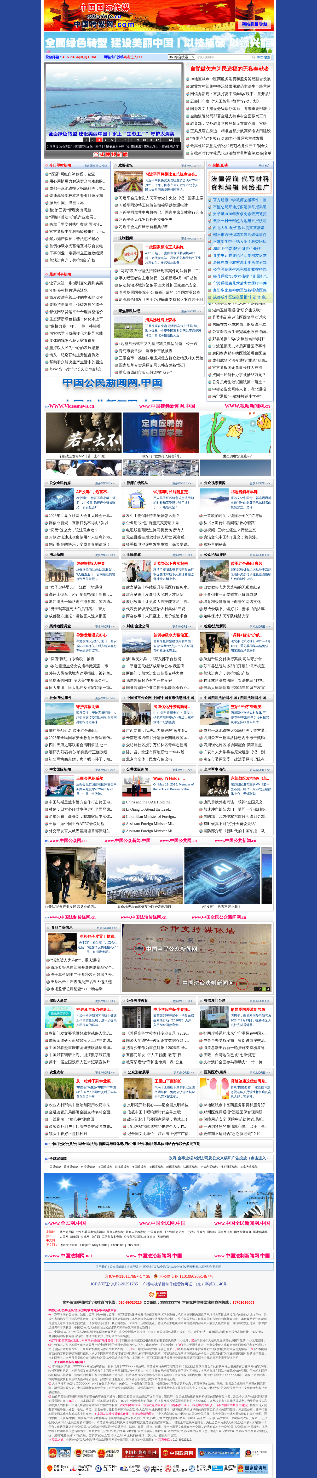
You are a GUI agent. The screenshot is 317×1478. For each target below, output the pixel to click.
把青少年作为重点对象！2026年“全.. (156, 1048)
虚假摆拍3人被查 (90, 563)
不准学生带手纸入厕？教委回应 (240, 242)
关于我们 (101, 1266)
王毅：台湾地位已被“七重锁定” (230, 1055)
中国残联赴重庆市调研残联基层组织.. (80, 1048)
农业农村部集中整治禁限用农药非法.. (80, 1105)
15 (177, 140)
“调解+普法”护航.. (246, 635)
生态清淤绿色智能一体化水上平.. (77, 319)
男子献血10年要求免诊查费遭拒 (240, 214)
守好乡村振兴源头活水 (68, 290)
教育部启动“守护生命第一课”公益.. (155, 1062)
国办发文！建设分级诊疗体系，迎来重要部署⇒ (230, 109)
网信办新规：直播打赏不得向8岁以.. (79, 523)
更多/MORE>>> (191, 165)
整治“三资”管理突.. (247, 707)
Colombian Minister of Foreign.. (151, 816)
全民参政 (134, 554)
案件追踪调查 (60, 626)
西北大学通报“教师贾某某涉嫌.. (239, 228)
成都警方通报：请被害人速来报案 (77, 616)
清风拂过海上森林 (160, 320)
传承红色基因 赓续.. (248, 563)
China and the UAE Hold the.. (149, 802)
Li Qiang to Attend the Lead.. (148, 809)
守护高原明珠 (87, 707)
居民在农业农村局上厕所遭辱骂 (240, 262)
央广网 (95, 1236)
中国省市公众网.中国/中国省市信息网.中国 (160, 698)
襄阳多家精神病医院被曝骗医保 (240, 290)
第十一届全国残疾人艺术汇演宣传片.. (80, 1062)
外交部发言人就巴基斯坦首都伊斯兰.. (80, 831)
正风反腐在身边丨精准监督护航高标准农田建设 (230, 131)
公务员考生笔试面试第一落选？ (239, 387)
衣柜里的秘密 (214, 544)
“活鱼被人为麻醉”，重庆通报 (75, 960)
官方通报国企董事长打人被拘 (237, 373)
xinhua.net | (118, 1245)
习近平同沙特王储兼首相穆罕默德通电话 (153, 205)
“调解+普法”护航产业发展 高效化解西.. (78, 905)
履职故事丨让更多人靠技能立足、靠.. (157, 602)
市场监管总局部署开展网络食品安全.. (82, 967)
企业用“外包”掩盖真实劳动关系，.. (155, 523)
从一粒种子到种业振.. (94, 1081)
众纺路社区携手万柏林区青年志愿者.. (157, 745)
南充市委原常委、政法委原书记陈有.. (235, 759)
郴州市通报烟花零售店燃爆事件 (240, 235)
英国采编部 (139, 1167)
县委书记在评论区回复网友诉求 (240, 255)
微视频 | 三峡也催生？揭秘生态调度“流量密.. (169, 146)
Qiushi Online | (69, 1245)
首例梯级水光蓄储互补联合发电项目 (156, 905)
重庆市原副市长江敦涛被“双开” (145, 372)
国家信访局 (260, 1232)
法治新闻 (56, 554)
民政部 (201, 1232)
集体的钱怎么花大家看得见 (72, 340)
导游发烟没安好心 (91, 635)
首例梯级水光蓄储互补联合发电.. (77, 246)
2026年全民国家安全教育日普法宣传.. (80, 738)
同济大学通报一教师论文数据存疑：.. (157, 1040)
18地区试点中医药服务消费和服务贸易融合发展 (230, 79)
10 (144, 140)
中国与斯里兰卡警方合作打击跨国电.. (80, 802)
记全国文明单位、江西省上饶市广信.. (158, 1134)
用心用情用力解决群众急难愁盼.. (77, 181)
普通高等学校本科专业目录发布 (76, 196)
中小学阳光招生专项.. (171, 1010)
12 (157, 140)
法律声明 (132, 1266)
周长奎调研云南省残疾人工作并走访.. (80, 1040)
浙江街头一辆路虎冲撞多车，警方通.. (80, 602)
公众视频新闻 (214, 483)
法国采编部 (190, 1167)
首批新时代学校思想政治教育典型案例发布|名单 (230, 153)
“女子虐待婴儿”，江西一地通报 (75, 587)
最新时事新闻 (60, 274)
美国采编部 (105, 1167)
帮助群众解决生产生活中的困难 (76, 362)
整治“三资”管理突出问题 (70, 210)
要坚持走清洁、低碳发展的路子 (76, 305)
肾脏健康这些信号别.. (249, 1081)
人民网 (64, 1236)
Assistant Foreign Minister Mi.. (150, 824)
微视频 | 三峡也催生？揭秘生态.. (230, 530)
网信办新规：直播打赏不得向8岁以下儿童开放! (230, 94)
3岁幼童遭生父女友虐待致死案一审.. (79, 666)
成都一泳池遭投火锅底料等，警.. (77, 188)
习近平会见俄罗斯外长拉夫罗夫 (146, 220)
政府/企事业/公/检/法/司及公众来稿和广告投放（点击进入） (219, 1158)
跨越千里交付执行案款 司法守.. (75, 224)
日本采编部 (122, 1167)
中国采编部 (54, 1167)
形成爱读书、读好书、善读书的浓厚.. (235, 609)
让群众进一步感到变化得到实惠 (76, 283)
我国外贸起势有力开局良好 (149, 680)
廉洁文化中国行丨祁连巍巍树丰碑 (110, 146)
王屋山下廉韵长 (168, 1081)
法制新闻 (125, 238)
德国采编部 (156, 1167)
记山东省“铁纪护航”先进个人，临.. (156, 1126)
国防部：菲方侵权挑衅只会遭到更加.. (235, 816)
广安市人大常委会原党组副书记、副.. (235, 752)
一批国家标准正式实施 (164, 247)
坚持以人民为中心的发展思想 (74, 348)
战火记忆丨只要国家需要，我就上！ (158, 1119)
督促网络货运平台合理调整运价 (76, 312)
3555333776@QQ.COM (79, 57)
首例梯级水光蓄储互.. (171, 635)
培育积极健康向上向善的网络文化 (232, 602)
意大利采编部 (209, 1167)
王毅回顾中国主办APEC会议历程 (77, 824)
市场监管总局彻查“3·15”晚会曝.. (78, 989)
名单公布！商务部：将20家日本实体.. (80, 816)
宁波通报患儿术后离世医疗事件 (240, 283)
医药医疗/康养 (215, 1072)
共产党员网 (67, 1232)
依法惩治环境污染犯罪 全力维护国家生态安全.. (158, 285)
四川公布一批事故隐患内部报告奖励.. (235, 738)
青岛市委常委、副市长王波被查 (146, 351)
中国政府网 (155, 1232)
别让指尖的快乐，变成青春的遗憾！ (79, 544)
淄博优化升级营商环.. (171, 707)
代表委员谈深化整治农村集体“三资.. (156, 609)
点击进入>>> (133, 57)
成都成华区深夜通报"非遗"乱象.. (240, 297)
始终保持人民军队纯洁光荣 (226, 616)
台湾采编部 (88, 1167)
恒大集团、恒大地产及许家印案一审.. (80, 688)
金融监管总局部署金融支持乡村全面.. (80, 1112)
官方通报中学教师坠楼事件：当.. (241, 200)
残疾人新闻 (58, 1000)
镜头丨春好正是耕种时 (68, 1134)
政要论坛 (125, 165)
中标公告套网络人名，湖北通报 (239, 394)
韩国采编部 (173, 1167)
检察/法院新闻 (215, 626)
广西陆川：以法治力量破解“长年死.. (156, 730)
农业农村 (56, 1072)
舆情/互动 (220, 165)
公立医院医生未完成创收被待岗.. (241, 269)
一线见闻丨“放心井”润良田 (71, 1119)
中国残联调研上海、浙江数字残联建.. (80, 1055)
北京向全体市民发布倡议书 (149, 759)
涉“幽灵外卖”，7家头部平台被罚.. (154, 659)
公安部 (190, 1232)
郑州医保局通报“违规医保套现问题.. (234, 1112)
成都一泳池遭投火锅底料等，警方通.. (235, 730)
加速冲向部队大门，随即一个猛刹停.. (235, 809)
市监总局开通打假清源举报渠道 (240, 207)
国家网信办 (225, 1232)
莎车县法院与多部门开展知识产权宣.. (235, 666)
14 (170, 140)
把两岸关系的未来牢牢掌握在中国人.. (235, 1033)
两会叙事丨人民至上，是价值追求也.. (157, 616)
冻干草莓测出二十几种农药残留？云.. (82, 975)
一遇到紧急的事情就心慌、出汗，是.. (235, 1126)
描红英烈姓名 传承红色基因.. (73, 730)
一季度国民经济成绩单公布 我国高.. (156, 666)
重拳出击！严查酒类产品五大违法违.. (82, 982)
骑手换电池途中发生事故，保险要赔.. (157, 544)
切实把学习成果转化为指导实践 (76, 333)
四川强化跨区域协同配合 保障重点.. (233, 745)
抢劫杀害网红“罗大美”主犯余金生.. (78, 680)
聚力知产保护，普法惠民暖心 (74, 239)
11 (150, 140)
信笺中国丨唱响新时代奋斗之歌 (154, 1112)
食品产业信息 (62, 927)
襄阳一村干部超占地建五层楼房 (240, 221)
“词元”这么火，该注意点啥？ (73, 530)
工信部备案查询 (112, 1236)
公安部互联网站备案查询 (140, 1236)
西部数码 (163, 1236)
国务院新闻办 (242, 1232)
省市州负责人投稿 (95, 165)
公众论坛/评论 (215, 554)
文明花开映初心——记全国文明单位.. (158, 1105)
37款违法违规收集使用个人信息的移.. (80, 537)
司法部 (211, 1232)
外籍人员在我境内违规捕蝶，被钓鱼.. (80, 673)
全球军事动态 (214, 769)
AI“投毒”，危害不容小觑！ (233, 905)
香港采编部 (71, 1167)
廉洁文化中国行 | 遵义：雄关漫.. (230, 537)
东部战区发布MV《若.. (250, 778)
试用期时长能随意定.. (171, 492)
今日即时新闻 (60, 165)
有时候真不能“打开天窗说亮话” (230, 824)
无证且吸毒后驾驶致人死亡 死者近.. (156, 537)
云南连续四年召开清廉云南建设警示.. (157, 738)
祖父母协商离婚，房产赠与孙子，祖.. (80, 759)
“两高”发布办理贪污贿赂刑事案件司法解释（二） (161, 271)
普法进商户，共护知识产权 (72, 260)
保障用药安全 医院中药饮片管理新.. (233, 1119)
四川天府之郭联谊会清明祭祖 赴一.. (79, 745)
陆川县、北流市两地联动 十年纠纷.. (156, 752)
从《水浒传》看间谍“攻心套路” (60, 146)
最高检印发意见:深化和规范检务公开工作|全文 (229, 146)
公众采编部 (117, 1266)
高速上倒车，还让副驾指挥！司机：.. (80, 594)
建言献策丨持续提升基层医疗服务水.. (157, 587)
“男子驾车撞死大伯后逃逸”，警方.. (78, 609)
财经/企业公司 (138, 626)
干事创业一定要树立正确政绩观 (76, 253)
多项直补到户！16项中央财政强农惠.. (80, 1126)
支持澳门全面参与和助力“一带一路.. (234, 1062)
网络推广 (264, 165)
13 (164, 140)
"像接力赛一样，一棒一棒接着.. (76, 326)
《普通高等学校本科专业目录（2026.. (157, 1033)
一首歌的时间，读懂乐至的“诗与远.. (234, 516)
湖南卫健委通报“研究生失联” (237, 248)
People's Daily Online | (94, 1245)
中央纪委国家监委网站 (90, 1232)
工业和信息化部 (174, 1232)
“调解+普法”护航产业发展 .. (72, 217)
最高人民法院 (115, 1232)
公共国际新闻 (137, 769)
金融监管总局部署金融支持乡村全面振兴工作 (228, 116)
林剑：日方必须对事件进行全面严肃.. (80, 809)
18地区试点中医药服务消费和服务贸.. (235, 1105)
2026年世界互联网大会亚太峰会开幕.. (80, 516)
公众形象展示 (138, 1072)
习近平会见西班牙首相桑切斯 (144, 227)
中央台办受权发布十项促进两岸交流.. (235, 1040)
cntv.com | (134, 1245)
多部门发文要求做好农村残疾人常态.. (80, 1033)
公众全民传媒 (60, 483)
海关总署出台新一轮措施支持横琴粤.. (235, 1048)
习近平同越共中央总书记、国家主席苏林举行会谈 (161, 212)
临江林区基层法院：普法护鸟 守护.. (233, 680)
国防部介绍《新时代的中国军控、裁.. (235, 831)
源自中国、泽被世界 (66, 203)
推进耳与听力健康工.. (94, 1010)
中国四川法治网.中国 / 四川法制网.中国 (235, 698)
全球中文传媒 (83, 14)
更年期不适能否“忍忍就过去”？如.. (232, 1134)
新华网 (74, 1236)
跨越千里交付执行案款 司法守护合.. (233, 659)
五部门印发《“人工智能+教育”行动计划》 (225, 101)
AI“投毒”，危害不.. (92, 492)
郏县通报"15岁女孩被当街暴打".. (240, 276)
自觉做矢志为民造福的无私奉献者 (229, 69)
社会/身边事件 (60, 698)
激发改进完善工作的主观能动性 (76, 297)
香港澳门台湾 (214, 1000)
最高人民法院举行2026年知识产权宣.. (235, 688)
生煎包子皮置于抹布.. (98, 936)
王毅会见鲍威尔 (89, 778)
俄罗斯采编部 (229, 1167)
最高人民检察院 (136, 1232)
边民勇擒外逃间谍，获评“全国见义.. (234, 802)
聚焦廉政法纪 (129, 311)
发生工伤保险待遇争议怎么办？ (153, 516)
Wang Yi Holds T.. (169, 778)
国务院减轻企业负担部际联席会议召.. (157, 688)
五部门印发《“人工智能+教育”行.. (154, 1055)
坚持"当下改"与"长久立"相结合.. (76, 369)
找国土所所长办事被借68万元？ (239, 380)
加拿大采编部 (249, 1167)
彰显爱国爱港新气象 (248, 1010)
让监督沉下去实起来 (170, 563)
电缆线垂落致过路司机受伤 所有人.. (156, 530)
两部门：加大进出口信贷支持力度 (155, 673)
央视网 (85, 1236)
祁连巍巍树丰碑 (244, 492)
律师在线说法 (137, 483)
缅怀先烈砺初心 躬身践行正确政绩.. (79, 752)
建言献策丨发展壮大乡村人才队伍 (155, 594)
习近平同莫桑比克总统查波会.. (171, 174)
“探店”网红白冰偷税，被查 (72, 174)
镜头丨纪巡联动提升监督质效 (74, 355)
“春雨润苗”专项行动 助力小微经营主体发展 (227, 138)
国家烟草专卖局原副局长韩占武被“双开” (153, 365)
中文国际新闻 (60, 769)
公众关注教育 (137, 1000)
